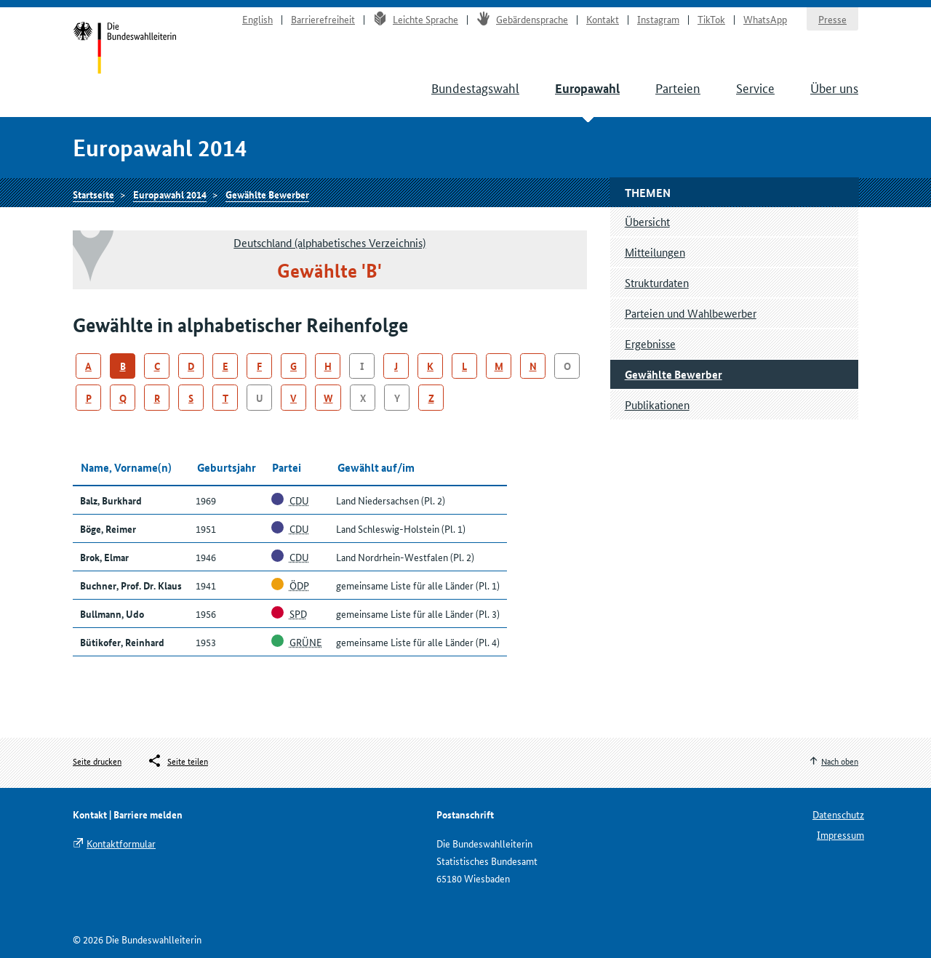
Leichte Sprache (415, 19)
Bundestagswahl (475, 87)
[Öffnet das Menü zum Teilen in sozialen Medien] (177, 761)
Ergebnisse (650, 343)
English (257, 19)
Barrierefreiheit (323, 19)
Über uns (834, 87)
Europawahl (587, 88)
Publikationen (657, 404)
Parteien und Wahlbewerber (690, 313)
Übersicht (647, 221)
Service (755, 87)
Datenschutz (838, 814)
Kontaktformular (121, 843)
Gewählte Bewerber (267, 194)
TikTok (711, 19)
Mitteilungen (655, 251)
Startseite (125, 49)
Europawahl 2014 (170, 194)
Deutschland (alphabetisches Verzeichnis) (329, 242)
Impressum (840, 834)
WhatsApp (765, 19)
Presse (832, 19)
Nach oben (839, 761)
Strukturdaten (657, 282)
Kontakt (602, 19)
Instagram (658, 19)
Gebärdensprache (522, 19)
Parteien (677, 87)
